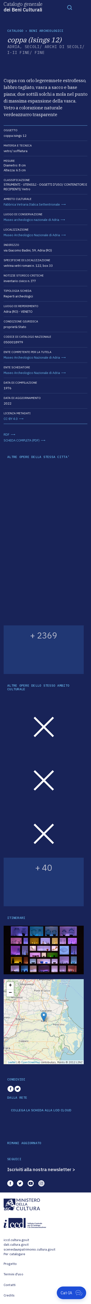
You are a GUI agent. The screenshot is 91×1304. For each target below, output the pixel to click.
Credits (9, 1295)
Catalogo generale (23, 6)
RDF (6, 434)
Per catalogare (14, 1254)
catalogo (15, 31)
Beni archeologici (46, 31)
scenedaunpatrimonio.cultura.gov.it (29, 1249)
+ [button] (10, 985)
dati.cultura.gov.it (16, 1245)
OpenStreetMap (30, 1062)
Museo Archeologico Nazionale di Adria (32, 235)
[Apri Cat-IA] (71, 1293)
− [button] (10, 993)
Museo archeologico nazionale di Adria (31, 220)
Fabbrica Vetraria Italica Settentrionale (32, 204)
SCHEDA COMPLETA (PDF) (22, 440)
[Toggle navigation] (69, 7)
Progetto (10, 1264)
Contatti (10, 1285)
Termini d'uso (13, 1274)
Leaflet (12, 1062)
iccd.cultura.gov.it (16, 1240)
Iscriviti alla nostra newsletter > (41, 1169)
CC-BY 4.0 (11, 419)
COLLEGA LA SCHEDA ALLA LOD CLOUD (41, 1110)
